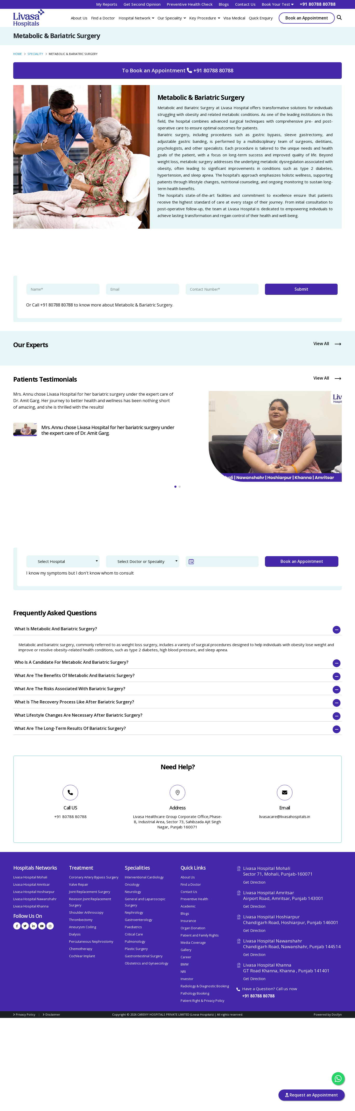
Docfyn (337, 1014)
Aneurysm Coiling (82, 927)
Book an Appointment (306, 18)
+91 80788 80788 (258, 995)
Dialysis (75, 934)
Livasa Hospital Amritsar (31, 884)
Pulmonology (135, 941)
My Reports (106, 4)
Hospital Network (136, 17)
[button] (175, 486)
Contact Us (245, 4)
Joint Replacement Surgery (89, 892)
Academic (188, 906)
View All (327, 343)
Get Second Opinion (142, 4)
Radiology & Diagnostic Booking (205, 986)
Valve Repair (78, 884)
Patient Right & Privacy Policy (202, 1000)
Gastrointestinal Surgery (143, 956)
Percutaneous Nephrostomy (91, 941)
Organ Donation (193, 928)
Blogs (224, 4)
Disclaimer (52, 1014)
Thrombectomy (80, 920)
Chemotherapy (80, 949)
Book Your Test (277, 4)
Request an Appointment (311, 1095)
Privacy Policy (25, 1014)
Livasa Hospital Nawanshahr (35, 899)
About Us (79, 17)
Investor (187, 979)
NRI (183, 971)
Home (17, 54)
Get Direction (254, 882)
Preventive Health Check (190, 4)
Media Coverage (193, 942)
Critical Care (134, 934)
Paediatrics (133, 927)
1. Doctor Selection (34, 529)
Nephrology (134, 912)
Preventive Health (194, 899)
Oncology (132, 884)
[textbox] (66, 561)
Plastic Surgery (136, 949)
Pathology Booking (195, 993)
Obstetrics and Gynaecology (146, 963)
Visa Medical (234, 17)
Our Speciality (172, 17)
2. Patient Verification (85, 529)
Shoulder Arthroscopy (86, 912)
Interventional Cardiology (144, 877)
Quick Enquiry (261, 17)
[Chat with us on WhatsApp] (338, 1078)
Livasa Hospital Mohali (30, 877)
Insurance (188, 921)
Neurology (133, 892)
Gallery (186, 950)
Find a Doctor (103, 17)
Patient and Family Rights (200, 935)
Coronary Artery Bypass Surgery (93, 877)
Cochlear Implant (82, 956)
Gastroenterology (138, 920)
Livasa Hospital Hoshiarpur (33, 892)
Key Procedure (204, 17)
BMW (185, 964)
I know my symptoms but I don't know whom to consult (80, 573)
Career (186, 957)
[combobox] (63, 561)
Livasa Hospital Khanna (31, 906)
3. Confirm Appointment (141, 529)
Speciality (35, 54)
